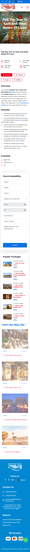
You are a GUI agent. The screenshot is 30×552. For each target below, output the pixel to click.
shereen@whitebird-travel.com (13, 500)
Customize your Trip (11, 522)
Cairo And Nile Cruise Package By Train (19, 275)
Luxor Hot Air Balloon (12, 452)
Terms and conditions (12, 519)
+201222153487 (11, 492)
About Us (7, 525)
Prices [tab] (6, 80)
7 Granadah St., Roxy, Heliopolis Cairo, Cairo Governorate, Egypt (13, 506)
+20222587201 (10, 495)
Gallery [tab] (17, 79)
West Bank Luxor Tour (13, 388)
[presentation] (15, 239)
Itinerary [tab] (19, 75)
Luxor (13, 92)
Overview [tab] (7, 75)
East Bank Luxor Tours (13, 356)
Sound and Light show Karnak (16, 420)
